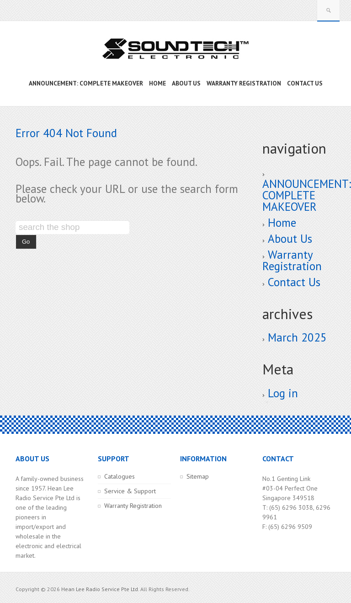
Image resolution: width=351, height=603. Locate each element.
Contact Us (294, 282)
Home (282, 222)
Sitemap (197, 476)
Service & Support (130, 491)
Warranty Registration (292, 260)
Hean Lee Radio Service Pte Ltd (99, 589)
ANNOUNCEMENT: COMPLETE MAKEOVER (306, 195)
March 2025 (297, 337)
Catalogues (119, 476)
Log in (283, 393)
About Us (290, 238)
